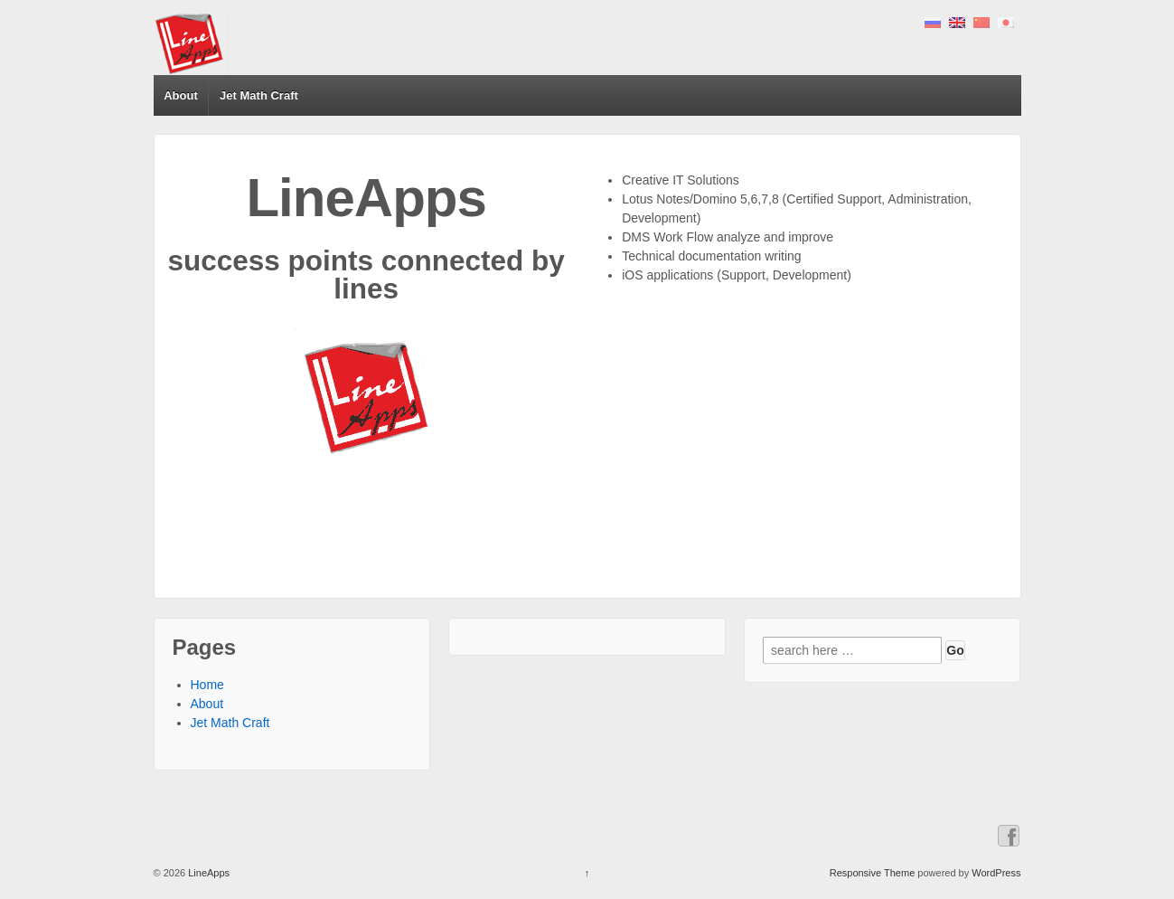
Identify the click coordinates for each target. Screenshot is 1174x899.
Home (207, 684)
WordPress (996, 872)
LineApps (207, 872)
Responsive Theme (873, 872)
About (181, 95)
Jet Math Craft (259, 95)
